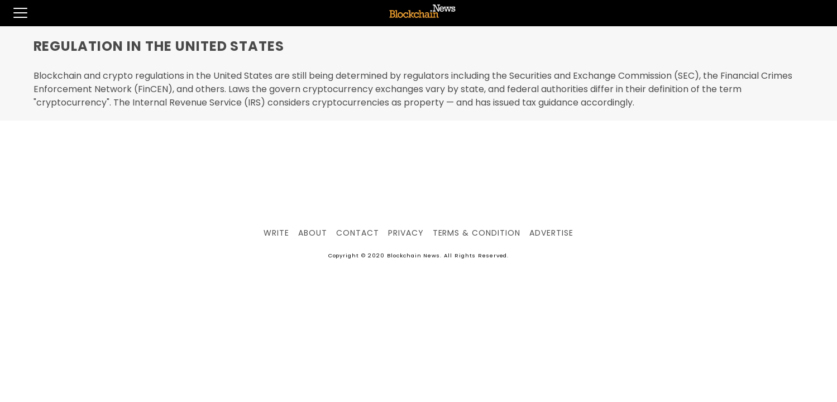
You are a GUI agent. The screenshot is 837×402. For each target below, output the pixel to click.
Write (276, 232)
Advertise (551, 232)
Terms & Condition (476, 232)
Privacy (406, 232)
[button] (13, 12)
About (312, 232)
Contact (357, 232)
